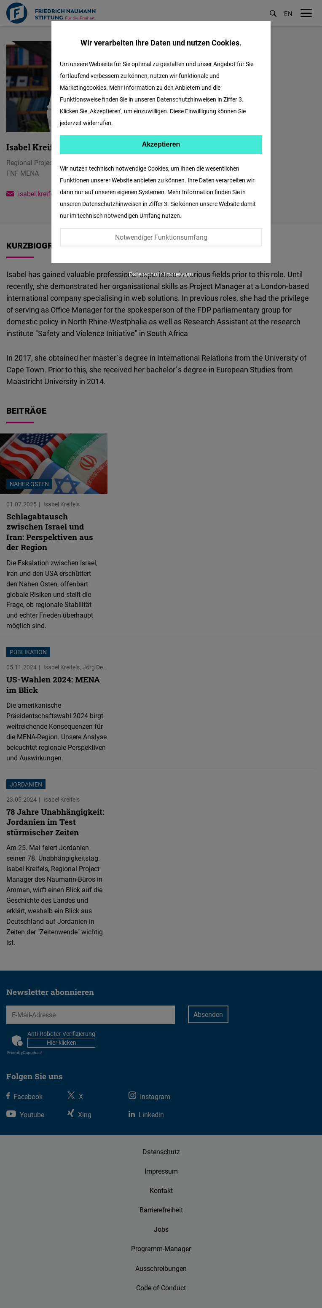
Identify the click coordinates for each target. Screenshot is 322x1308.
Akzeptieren (161, 144)
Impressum (178, 274)
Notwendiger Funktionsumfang (161, 237)
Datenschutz (145, 274)
